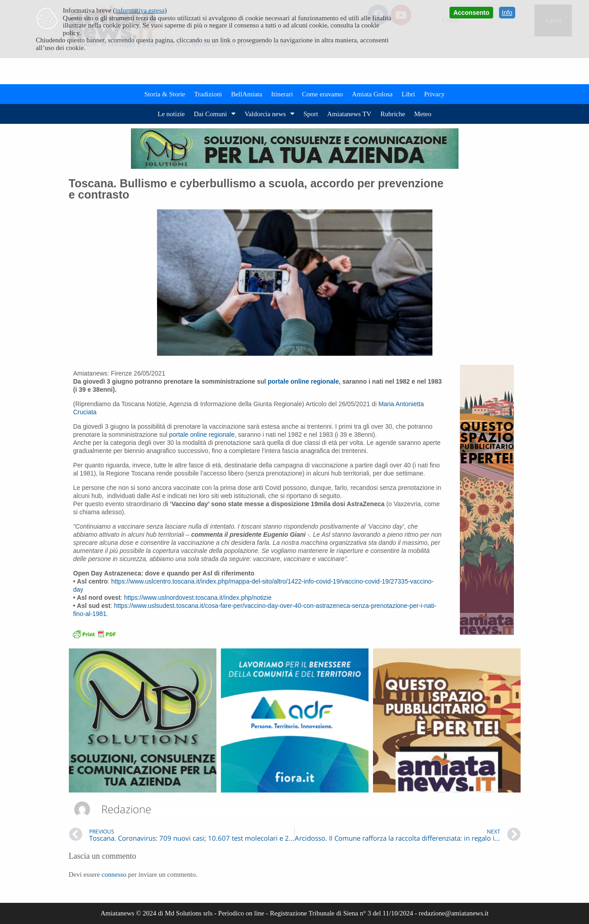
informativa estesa (140, 10)
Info (507, 12)
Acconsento (471, 12)
